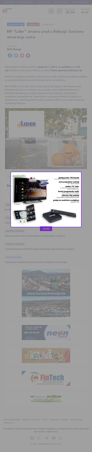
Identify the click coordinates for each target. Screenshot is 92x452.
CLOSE (46, 144)
